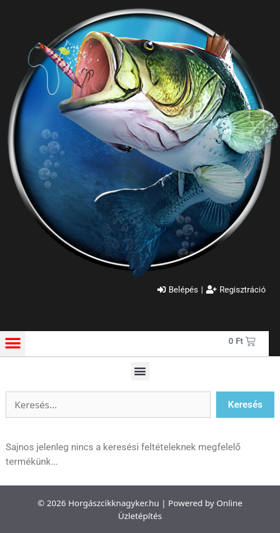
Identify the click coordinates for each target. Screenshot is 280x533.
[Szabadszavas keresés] (108, 405)
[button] (12, 343)
